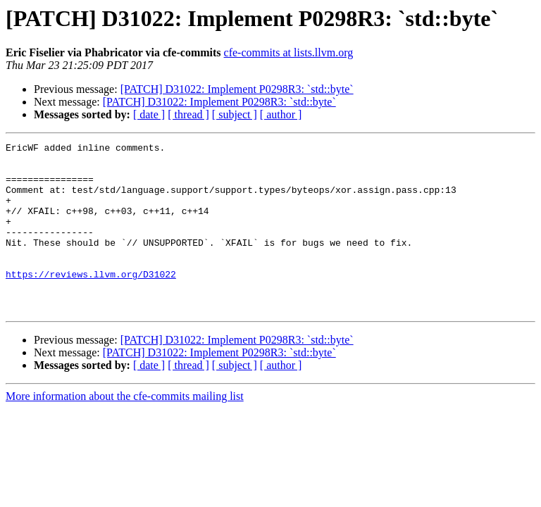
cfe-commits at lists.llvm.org (289, 52)
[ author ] (281, 114)
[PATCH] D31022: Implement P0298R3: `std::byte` (237, 89)
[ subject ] (234, 114)
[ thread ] (188, 114)
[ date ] (149, 114)
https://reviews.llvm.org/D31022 (91, 301)
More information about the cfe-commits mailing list (125, 430)
